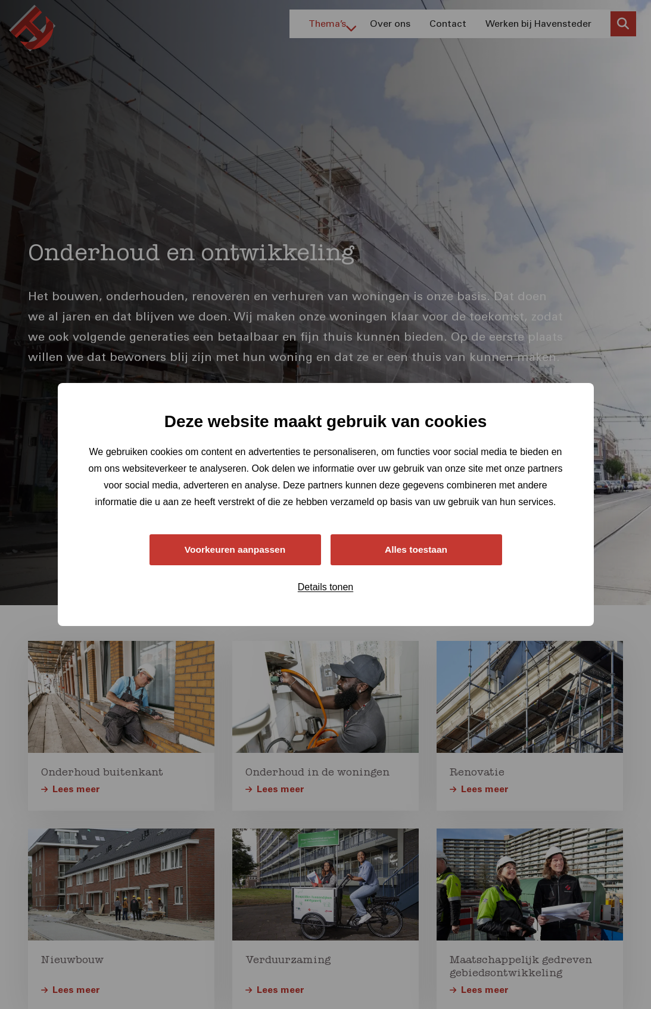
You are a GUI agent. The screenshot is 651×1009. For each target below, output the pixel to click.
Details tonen (325, 588)
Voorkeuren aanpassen (235, 549)
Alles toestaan (416, 549)
